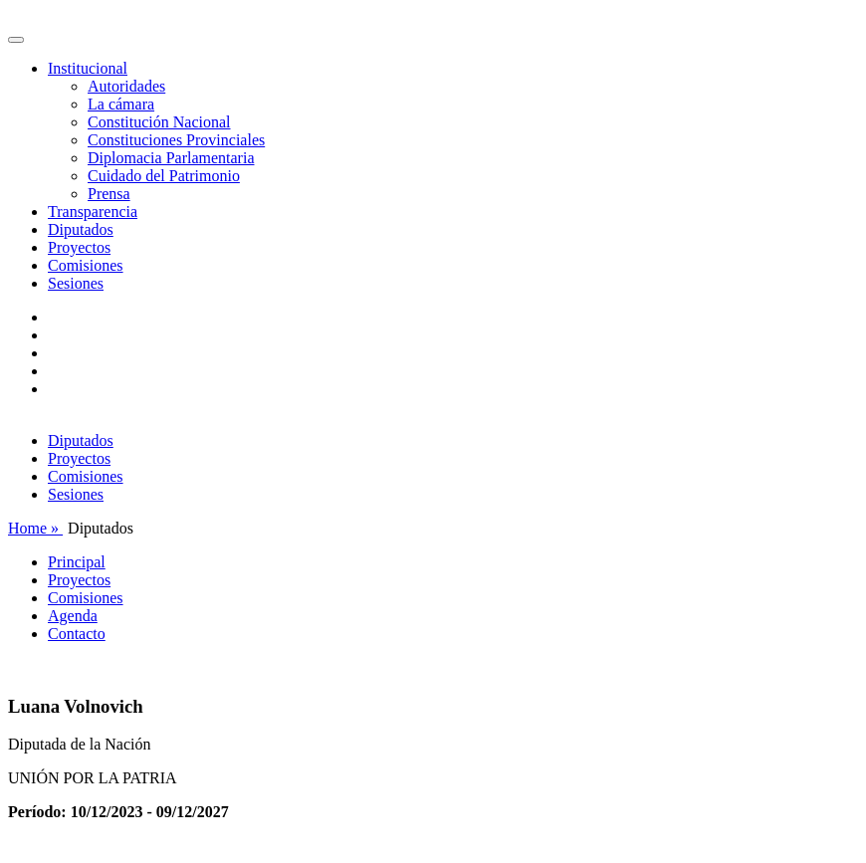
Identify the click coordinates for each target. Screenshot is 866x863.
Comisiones (85, 265)
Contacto (77, 633)
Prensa (109, 193)
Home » (35, 528)
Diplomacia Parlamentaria (171, 157)
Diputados (80, 229)
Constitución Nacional (159, 121)
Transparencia (92, 211)
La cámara (121, 104)
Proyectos (79, 247)
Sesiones (76, 283)
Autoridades (126, 86)
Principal (77, 561)
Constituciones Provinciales (176, 139)
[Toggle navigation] (16, 40)
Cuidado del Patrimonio (164, 175)
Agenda (73, 615)
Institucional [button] (87, 68)
